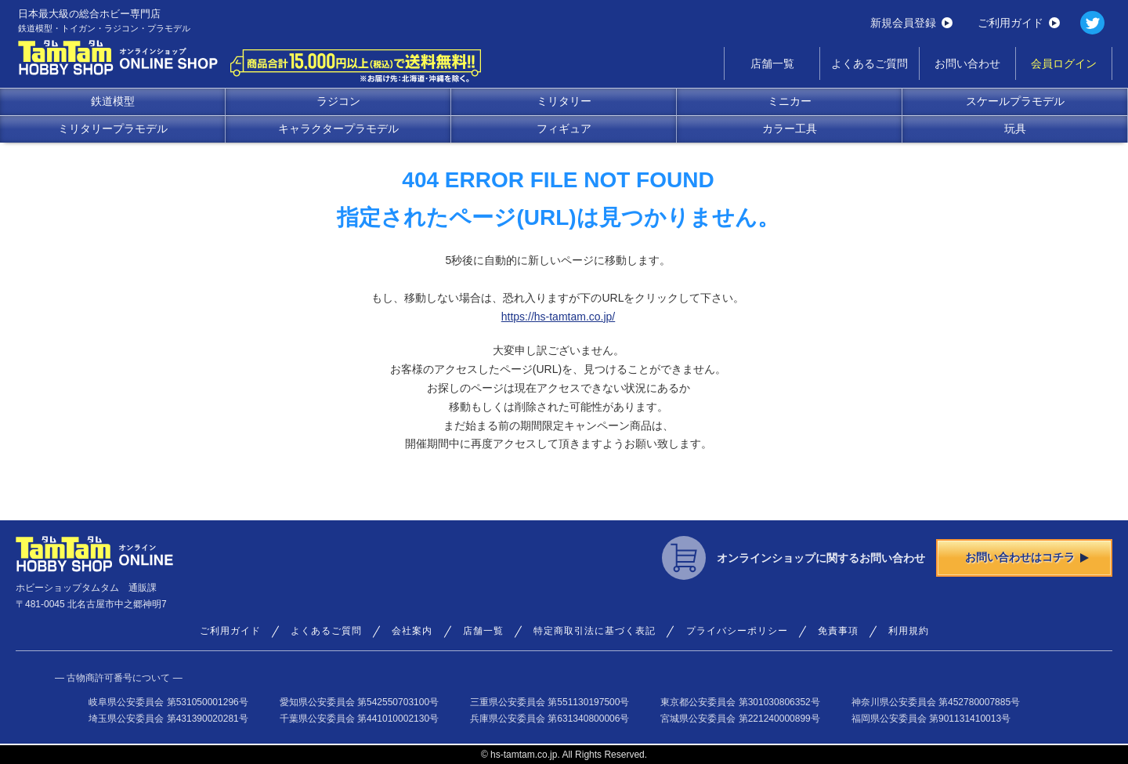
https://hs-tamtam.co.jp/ (558, 316)
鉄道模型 (113, 101)
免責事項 (838, 630)
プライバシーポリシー (737, 630)
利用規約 (908, 630)
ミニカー (790, 101)
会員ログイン (1064, 63)
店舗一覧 (772, 63)
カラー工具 (789, 128)
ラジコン (338, 101)
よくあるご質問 (869, 63)
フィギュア (564, 128)
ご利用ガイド (1019, 22)
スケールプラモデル (1015, 101)
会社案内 (412, 630)
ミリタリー (564, 101)
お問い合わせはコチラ (1027, 557)
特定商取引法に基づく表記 (594, 630)
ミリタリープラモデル (113, 128)
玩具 (1015, 128)
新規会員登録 (911, 22)
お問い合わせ (967, 63)
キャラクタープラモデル (338, 128)
